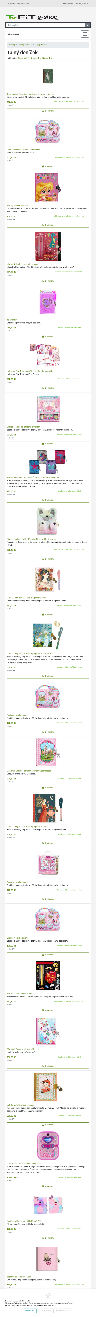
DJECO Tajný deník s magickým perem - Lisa (26, 826)
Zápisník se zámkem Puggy (19, 1277)
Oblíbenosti (22, 58)
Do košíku (48, 111)
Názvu (45, 58)
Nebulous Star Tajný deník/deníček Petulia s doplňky (30, 371)
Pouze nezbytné (45, 1311)
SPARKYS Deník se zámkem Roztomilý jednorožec (29, 771)
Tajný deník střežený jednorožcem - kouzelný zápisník (30, 94)
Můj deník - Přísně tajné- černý (20, 993)
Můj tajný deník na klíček (18, 205)
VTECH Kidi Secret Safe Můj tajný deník (24, 1163)
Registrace (82, 3)
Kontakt (11, 3)
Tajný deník (12, 320)
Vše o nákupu (23, 3)
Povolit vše (29, 1311)
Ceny (35, 58)
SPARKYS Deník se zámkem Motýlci (23, 1049)
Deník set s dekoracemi (17, 715)
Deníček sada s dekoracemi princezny (23, 427)
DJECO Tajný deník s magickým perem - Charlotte (29, 653)
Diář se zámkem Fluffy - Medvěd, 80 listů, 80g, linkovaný (31, 539)
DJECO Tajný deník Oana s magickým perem (26, 598)
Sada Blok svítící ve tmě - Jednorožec (23, 150)
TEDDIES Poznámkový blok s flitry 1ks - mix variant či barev (33, 477)
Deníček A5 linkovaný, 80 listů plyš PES (24, 1221)
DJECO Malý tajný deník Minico (20, 1105)
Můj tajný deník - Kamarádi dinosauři (23, 264)
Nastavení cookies (63, 1311)
